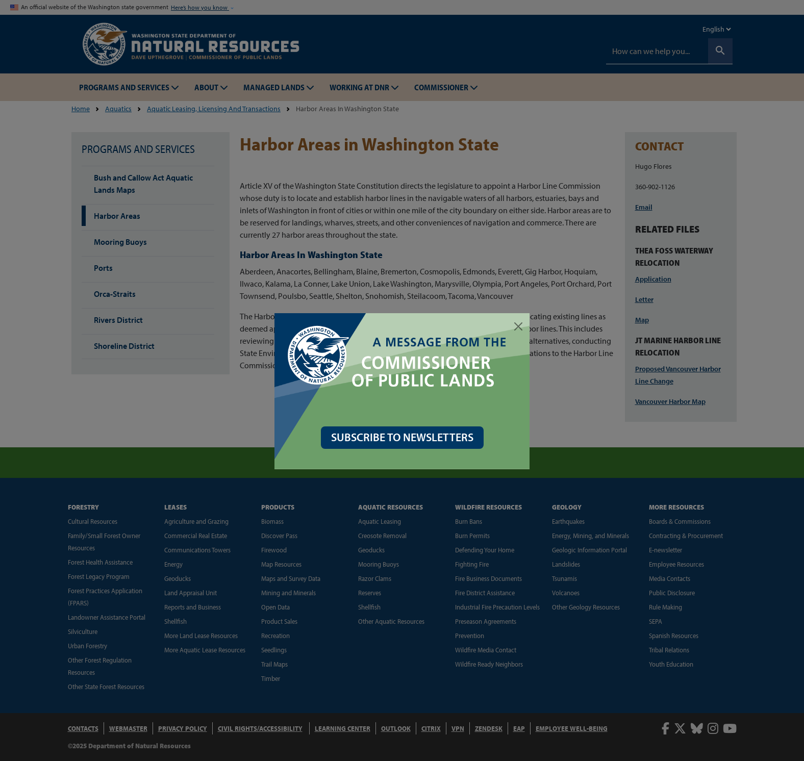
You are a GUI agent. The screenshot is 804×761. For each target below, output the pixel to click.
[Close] (518, 326)
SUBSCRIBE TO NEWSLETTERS (402, 437)
